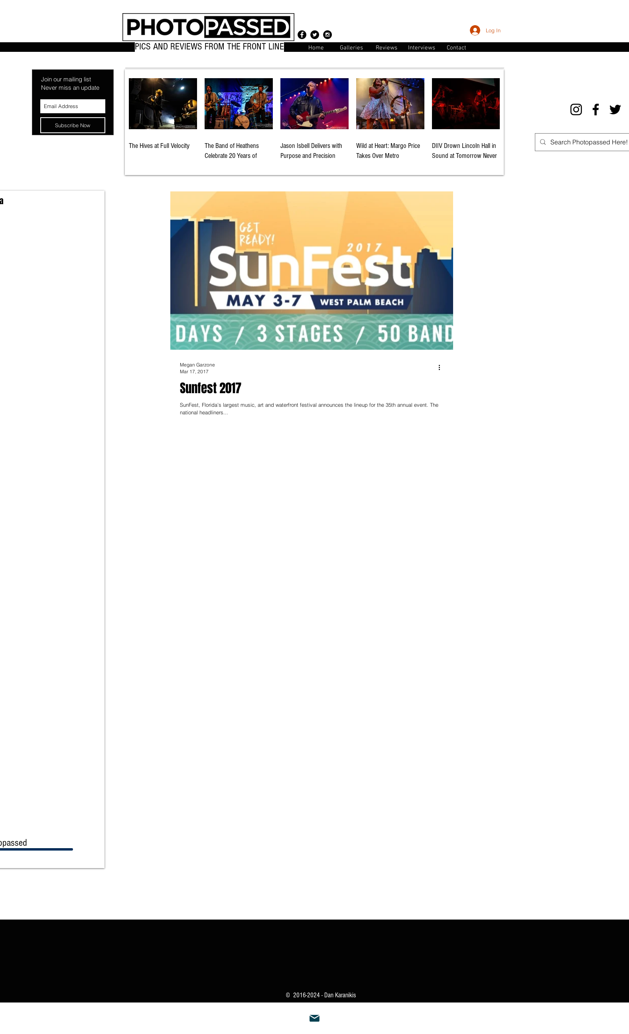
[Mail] (315, 1018)
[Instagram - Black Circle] (327, 34)
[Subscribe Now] (72, 125)
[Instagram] (576, 109)
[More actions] (442, 367)
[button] (456, 47)
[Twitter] (615, 109)
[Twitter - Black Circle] (314, 34)
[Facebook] (595, 109)
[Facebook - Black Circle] (302, 34)
